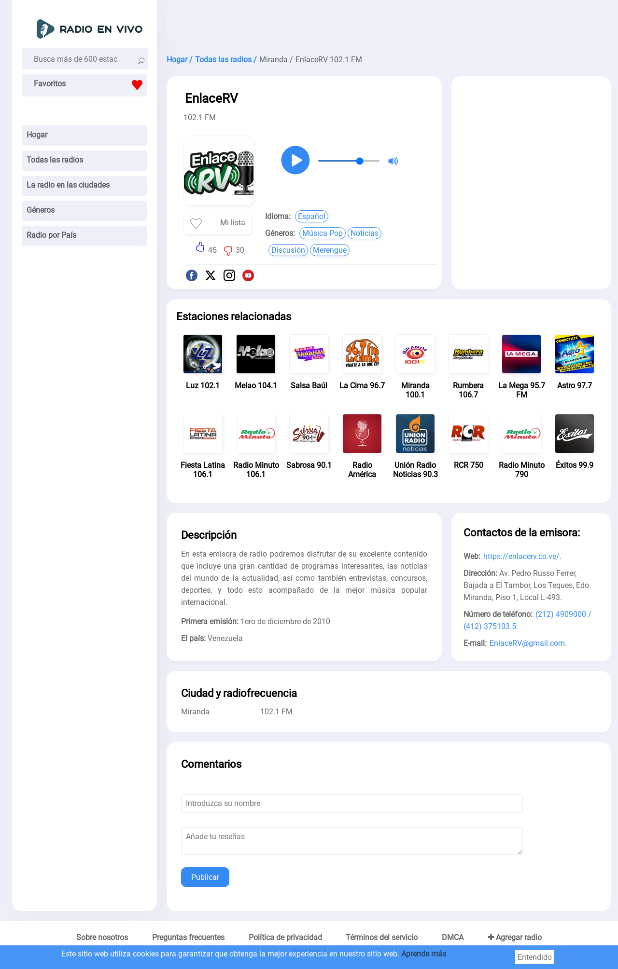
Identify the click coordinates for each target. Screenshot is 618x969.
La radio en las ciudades (68, 185)
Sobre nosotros (102, 937)
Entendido (535, 957)
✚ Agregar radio (515, 937)
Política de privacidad (285, 937)
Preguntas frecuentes (188, 937)
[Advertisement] (389, 24)
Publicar (205, 877)
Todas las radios (55, 159)
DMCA (453, 937)
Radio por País (51, 235)
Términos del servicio (382, 937)
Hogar (37, 134)
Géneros (41, 210)
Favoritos (90, 85)
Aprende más (423, 953)
